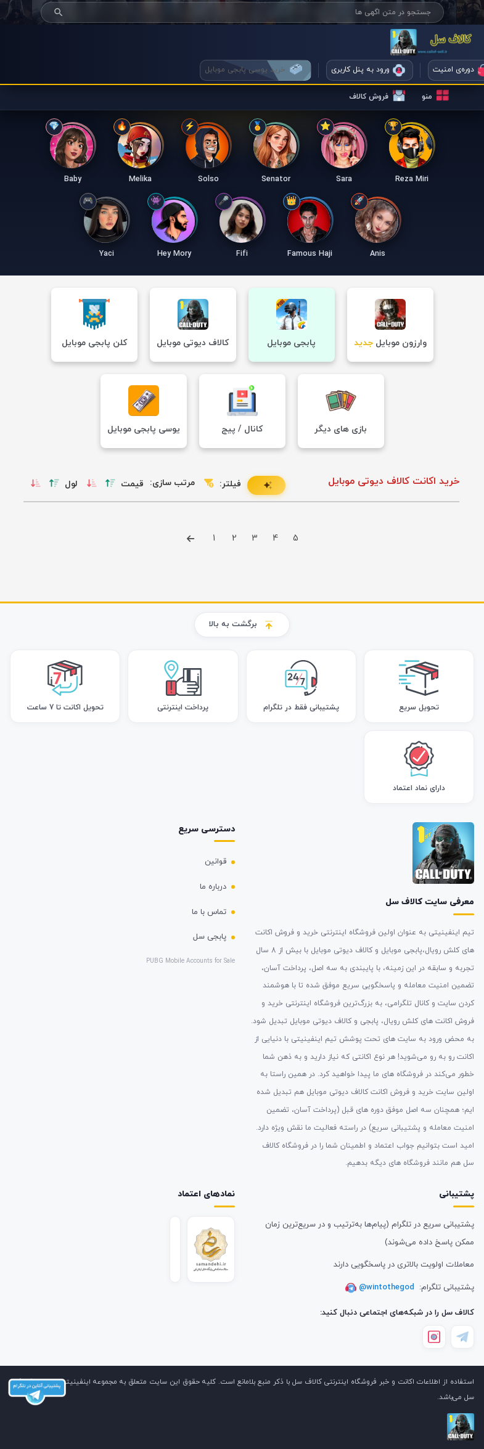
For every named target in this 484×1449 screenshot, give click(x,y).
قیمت (132, 484)
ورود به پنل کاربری (368, 70)
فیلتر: (230, 484)
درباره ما (213, 886)
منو (435, 95)
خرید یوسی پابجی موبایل (253, 69)
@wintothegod (388, 1287)
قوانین (215, 861)
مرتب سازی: (172, 483)
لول (71, 484)
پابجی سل (209, 936)
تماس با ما (209, 912)
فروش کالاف (377, 95)
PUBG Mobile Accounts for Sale (190, 961)
